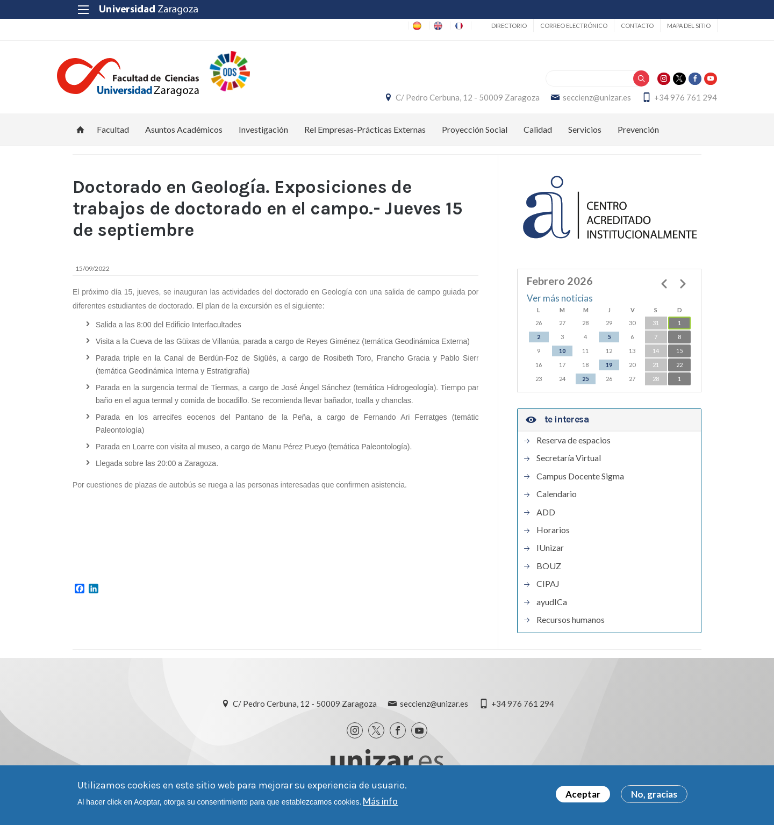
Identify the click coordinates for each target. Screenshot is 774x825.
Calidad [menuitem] (538, 135)
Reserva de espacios (573, 446)
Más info (380, 801)
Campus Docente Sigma (580, 482)
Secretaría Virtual (568, 464)
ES (388, 25)
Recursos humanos (570, 625)
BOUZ (548, 572)
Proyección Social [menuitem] (474, 135)
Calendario (556, 500)
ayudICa (551, 608)
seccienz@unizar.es (581, 100)
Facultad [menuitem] (113, 135)
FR (446, 25)
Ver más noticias (560, 304)
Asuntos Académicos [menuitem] (184, 135)
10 (562, 356)
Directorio (493, 25)
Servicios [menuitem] (584, 135)
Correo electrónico (557, 25)
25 (585, 384)
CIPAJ (548, 589)
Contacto (621, 25)
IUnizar (550, 553)
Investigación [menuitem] (263, 135)
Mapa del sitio (672, 25)
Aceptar (582, 794)
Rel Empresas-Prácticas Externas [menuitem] (365, 135)
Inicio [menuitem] (81, 135)
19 (609, 370)
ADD (545, 518)
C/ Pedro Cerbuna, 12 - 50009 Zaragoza (452, 100)
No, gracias (654, 794)
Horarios (553, 536)
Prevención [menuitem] (638, 135)
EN (417, 25)
